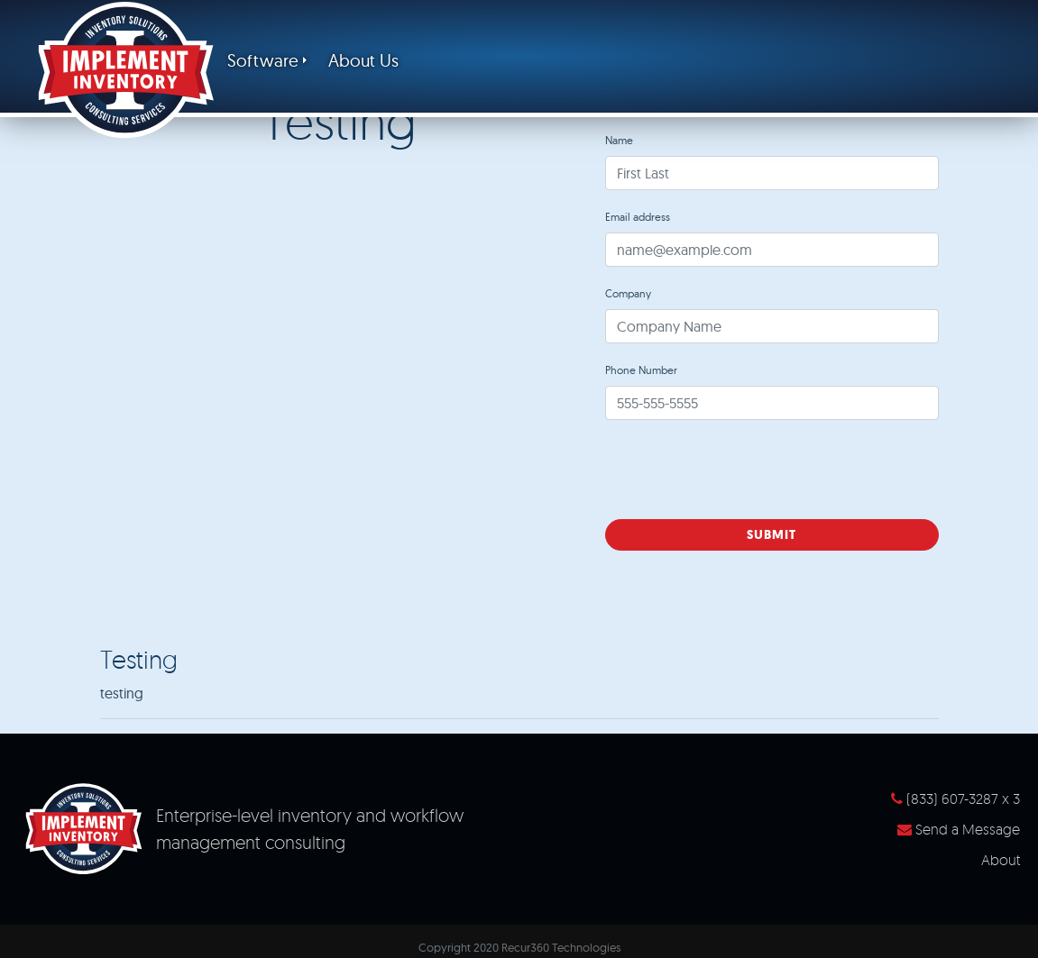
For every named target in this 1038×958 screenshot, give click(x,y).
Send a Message (958, 829)
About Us (363, 60)
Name (619, 140)
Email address (637, 217)
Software (263, 60)
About (1000, 860)
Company (628, 293)
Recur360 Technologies (560, 947)
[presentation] (742, 469)
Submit (771, 534)
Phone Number (641, 370)
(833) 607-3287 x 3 (955, 798)
